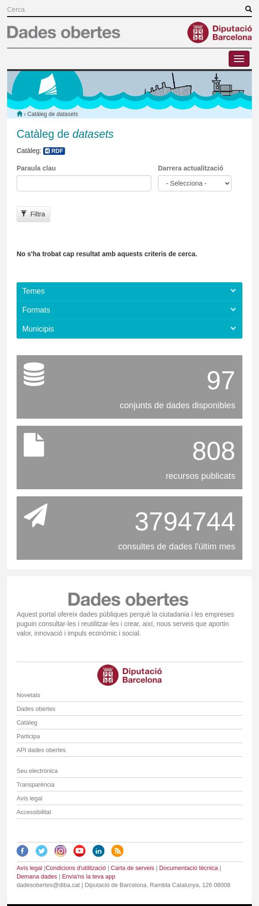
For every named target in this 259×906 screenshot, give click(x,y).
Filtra (33, 214)
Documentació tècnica (188, 868)
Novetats (28, 695)
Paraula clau (36, 168)
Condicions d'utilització (76, 868)
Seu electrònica (37, 771)
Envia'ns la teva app (88, 876)
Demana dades (37, 876)
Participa (28, 736)
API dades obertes (41, 750)
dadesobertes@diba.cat (48, 885)
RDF (54, 151)
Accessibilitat (34, 812)
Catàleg (27, 722)
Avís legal (29, 798)
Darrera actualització (190, 168)
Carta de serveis (132, 868)
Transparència (36, 784)
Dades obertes (36, 709)
